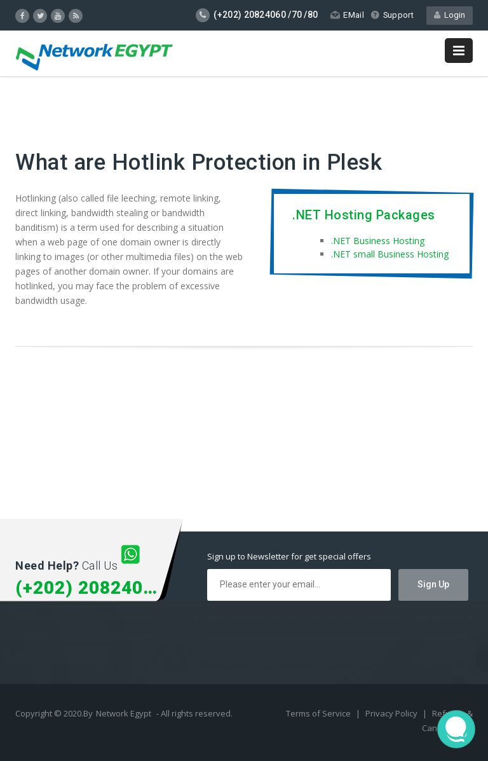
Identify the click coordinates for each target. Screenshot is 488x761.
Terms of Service (319, 713)
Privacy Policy (392, 713)
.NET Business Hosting (377, 241)
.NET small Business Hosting (390, 254)
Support (392, 15)
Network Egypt (123, 713)
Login (449, 15)
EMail (346, 15)
